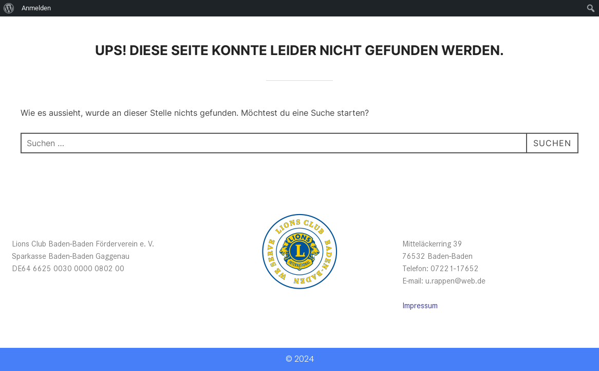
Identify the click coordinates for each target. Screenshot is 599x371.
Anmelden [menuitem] (36, 8)
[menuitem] (9, 8)
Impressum (420, 304)
